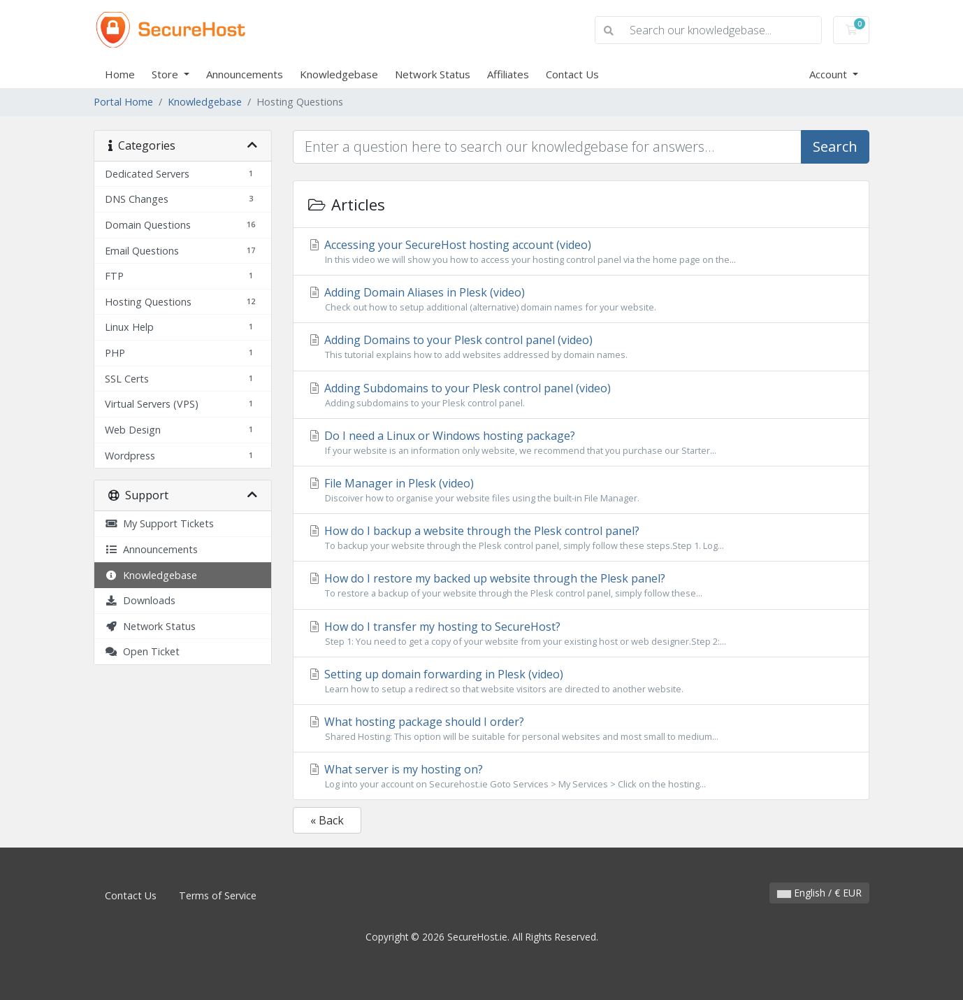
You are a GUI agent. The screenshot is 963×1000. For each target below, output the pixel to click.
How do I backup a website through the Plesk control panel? (581, 537)
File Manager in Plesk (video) (581, 490)
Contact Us (572, 74)
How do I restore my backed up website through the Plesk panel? (581, 585)
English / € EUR (819, 892)
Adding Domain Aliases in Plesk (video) (581, 299)
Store (166, 74)
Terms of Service (217, 895)
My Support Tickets (159, 523)
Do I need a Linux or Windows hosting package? (581, 442)
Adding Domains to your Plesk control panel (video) (581, 347)
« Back (327, 820)
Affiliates (508, 74)
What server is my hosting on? (581, 776)
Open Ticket (142, 651)
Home (120, 74)
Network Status (432, 74)
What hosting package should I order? (581, 728)
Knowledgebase (339, 74)
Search (835, 146)
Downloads (140, 600)
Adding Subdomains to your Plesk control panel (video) (581, 395)
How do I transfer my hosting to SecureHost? (581, 633)
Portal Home (123, 101)
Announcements (244, 74)
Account (829, 74)
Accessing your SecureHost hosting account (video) (581, 251)
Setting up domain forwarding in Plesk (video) (581, 681)
